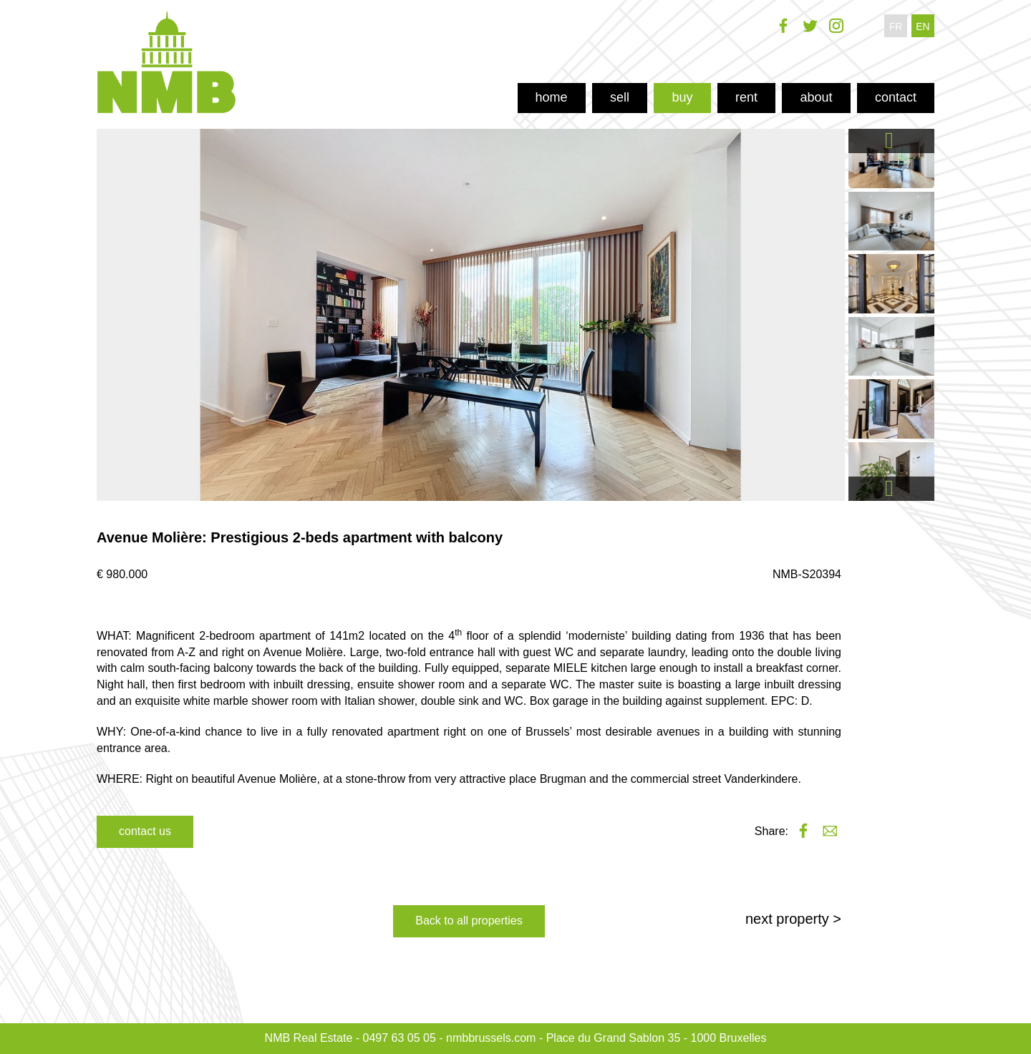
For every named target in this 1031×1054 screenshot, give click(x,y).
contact (895, 97)
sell (619, 97)
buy (682, 97)
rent (746, 97)
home (552, 97)
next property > (793, 919)
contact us (145, 831)
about (816, 97)
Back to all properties (468, 920)
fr (896, 26)
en (922, 26)
